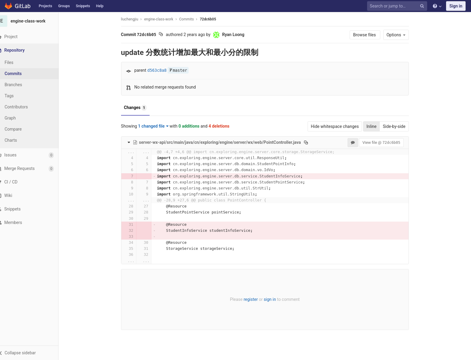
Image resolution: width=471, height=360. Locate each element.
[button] (33, 353)
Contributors (23, 106)
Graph (17, 118)
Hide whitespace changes (339, 126)
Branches (20, 84)
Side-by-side (398, 126)
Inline (375, 126)
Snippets (83, 6)
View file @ (385, 142)
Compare (20, 129)
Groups (64, 6)
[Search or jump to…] (398, 6)
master (182, 70)
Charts (18, 140)
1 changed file (157, 126)
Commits (20, 73)
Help (100, 6)
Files (16, 62)
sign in (273, 299)
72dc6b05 (212, 19)
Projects (45, 6)
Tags (16, 95)
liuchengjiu (133, 19)
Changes (139, 108)
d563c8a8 (160, 70)
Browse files (369, 34)
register (254, 299)
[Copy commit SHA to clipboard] (165, 35)
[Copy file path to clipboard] (310, 142)
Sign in (455, 6)
